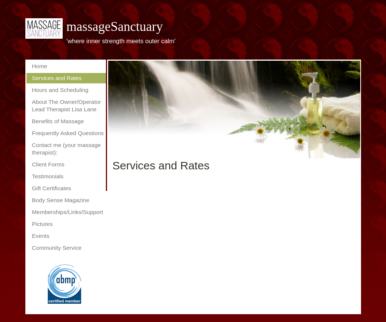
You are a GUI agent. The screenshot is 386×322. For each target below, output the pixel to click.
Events (41, 236)
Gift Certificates (51, 188)
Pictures (42, 224)
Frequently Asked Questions (68, 133)
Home (39, 66)
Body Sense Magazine (61, 200)
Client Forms (48, 164)
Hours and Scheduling (60, 90)
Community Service (57, 248)
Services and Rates (57, 78)
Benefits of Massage (58, 121)
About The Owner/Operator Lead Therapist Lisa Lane (66, 105)
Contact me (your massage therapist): (66, 149)
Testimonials (48, 176)
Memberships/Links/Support (67, 212)
